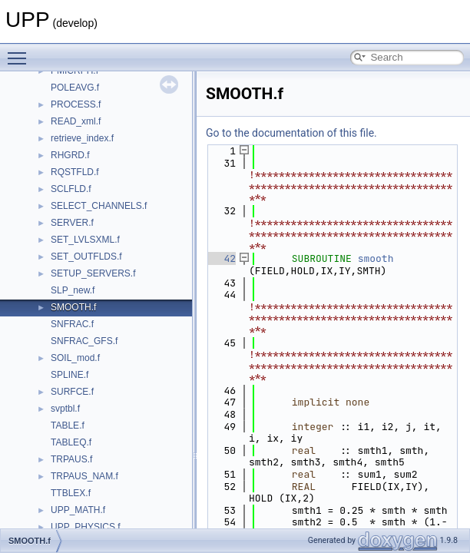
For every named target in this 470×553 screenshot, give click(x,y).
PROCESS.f (76, 104)
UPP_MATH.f (78, 510)
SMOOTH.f (73, 307)
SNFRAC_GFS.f (84, 341)
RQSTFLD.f (75, 172)
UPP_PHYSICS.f (86, 527)
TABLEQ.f (71, 442)
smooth (376, 258)
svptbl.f (65, 408)
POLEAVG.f (75, 87)
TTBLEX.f (71, 493)
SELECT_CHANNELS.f (99, 205)
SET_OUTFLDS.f (86, 256)
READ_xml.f (76, 121)
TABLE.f (67, 425)
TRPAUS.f (71, 459)
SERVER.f (72, 222)
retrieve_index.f (82, 138)
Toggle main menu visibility (21, 51)
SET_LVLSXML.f (85, 239)
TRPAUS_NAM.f (84, 476)
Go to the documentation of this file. (291, 133)
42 (221, 258)
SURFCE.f (72, 391)
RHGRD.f (70, 155)
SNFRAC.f (72, 324)
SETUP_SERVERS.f (93, 273)
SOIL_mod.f (75, 358)
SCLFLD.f (71, 189)
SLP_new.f (72, 290)
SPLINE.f (69, 374)
